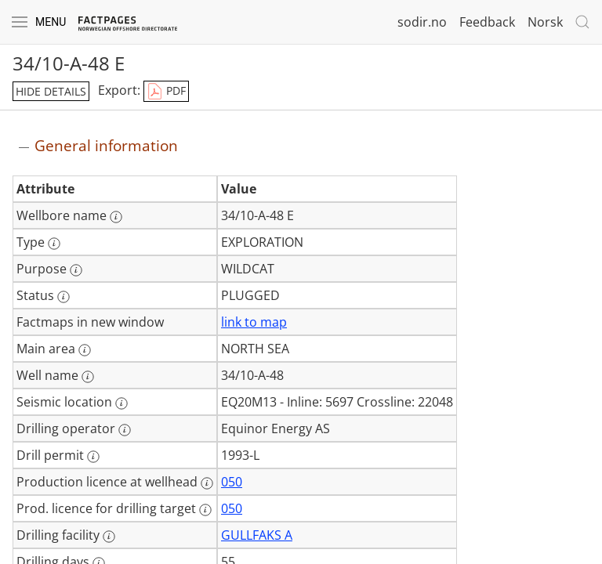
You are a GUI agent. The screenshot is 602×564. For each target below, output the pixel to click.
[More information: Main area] (84, 350)
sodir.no (422, 22)
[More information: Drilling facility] (109, 536)
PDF (166, 91)
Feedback (487, 22)
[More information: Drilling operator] (124, 430)
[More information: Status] (63, 297)
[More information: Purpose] (76, 270)
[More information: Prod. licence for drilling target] (205, 510)
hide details (51, 91)
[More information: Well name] (88, 377)
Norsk (545, 22)
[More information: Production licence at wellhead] (207, 483)
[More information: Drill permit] (93, 456)
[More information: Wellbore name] (116, 217)
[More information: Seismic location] (121, 403)
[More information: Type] (54, 243)
